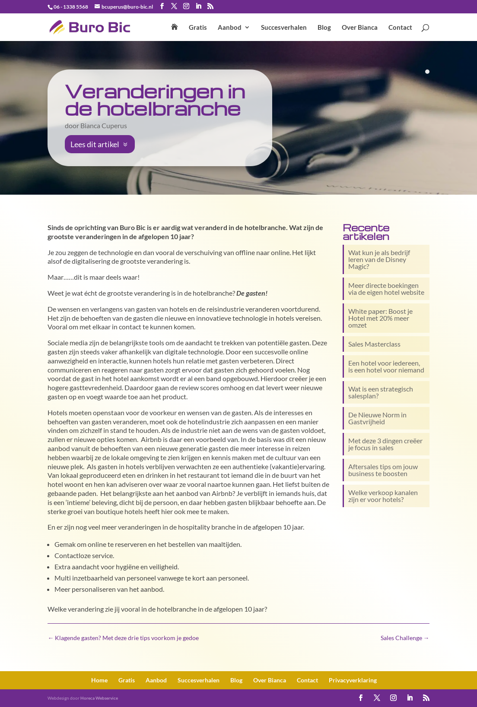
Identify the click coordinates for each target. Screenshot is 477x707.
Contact (400, 27)
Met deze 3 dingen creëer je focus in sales (385, 443)
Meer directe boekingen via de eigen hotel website (386, 288)
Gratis (198, 27)
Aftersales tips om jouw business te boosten (383, 469)
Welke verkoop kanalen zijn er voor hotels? (383, 495)
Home (99, 680)
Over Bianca (360, 27)
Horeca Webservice (99, 698)
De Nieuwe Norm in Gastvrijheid (377, 418)
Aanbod (230, 27)
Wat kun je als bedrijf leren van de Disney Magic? (379, 259)
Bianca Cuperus (103, 125)
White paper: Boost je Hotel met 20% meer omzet (380, 318)
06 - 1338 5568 (71, 6)
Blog (324, 27)
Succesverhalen (284, 27)
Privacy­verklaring (353, 680)
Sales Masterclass (374, 344)
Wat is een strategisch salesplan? (380, 392)
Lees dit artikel (94, 144)
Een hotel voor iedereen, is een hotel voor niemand (386, 366)
